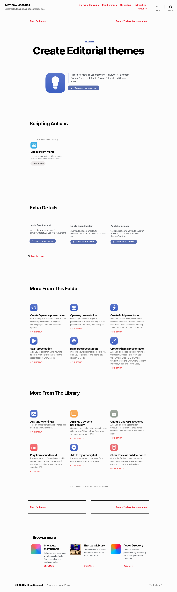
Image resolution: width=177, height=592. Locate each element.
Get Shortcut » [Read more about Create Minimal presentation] (117, 368)
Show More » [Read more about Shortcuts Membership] (49, 566)
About (141, 8)
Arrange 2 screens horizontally (81, 423)
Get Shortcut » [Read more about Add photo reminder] (37, 432)
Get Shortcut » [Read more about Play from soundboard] (37, 472)
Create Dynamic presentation (47, 315)
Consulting (125, 5)
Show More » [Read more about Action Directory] (129, 566)
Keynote (90, 41)
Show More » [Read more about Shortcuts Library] (89, 566)
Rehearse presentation (84, 348)
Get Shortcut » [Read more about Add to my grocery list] (77, 465)
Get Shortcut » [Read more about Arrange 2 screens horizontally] (77, 438)
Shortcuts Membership (51, 547)
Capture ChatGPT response (126, 421)
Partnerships (140, 5)
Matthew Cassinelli (17, 4)
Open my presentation (83, 315)
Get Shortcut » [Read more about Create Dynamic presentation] (37, 332)
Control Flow (44, 140)
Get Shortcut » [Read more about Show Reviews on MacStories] (117, 468)
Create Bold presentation (125, 315)
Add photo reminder (42, 421)
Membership (108, 5)
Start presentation (41, 348)
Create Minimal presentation (127, 348)
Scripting (54, 140)
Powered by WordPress (58, 585)
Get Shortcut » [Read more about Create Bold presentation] (117, 332)
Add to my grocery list (83, 455)
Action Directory (133, 545)
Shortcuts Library (94, 545)
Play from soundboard (43, 455)
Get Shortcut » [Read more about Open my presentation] (77, 329)
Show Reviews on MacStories (128, 455)
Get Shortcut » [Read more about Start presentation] (37, 362)
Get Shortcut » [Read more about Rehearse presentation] (77, 362)
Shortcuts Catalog (88, 5)
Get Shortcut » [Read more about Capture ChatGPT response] (117, 438)
